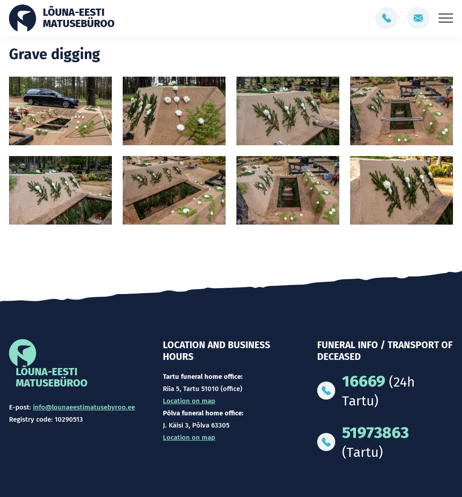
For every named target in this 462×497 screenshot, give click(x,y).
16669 (363, 381)
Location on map (189, 401)
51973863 (375, 432)
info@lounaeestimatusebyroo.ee (84, 407)
